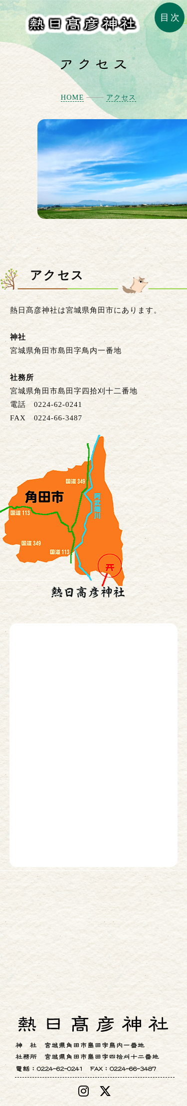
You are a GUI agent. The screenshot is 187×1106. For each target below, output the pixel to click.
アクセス (121, 97)
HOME (72, 97)
